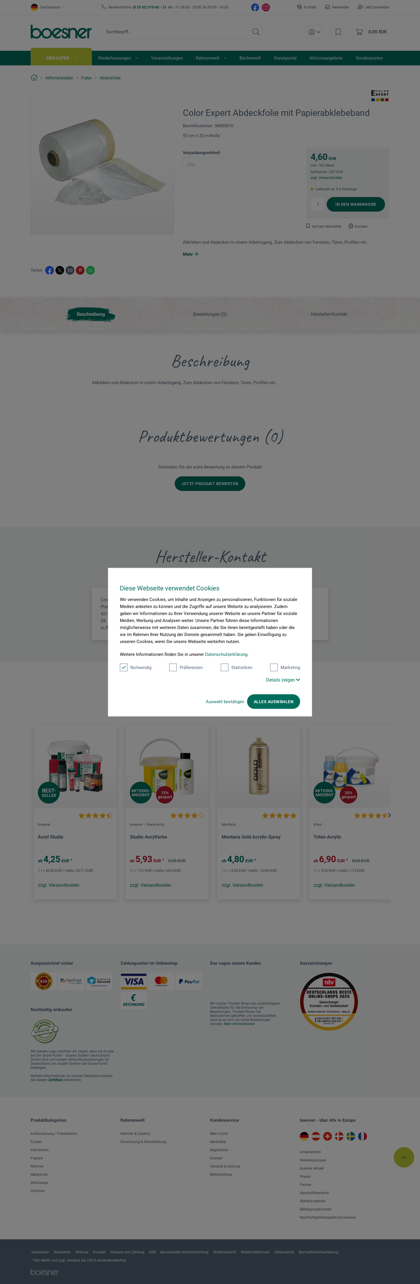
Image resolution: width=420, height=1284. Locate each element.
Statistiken (236, 667)
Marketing (285, 667)
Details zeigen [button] (283, 679)
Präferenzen (186, 667)
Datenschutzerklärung (226, 654)
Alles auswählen (273, 701)
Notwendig (135, 667)
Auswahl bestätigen (225, 701)
